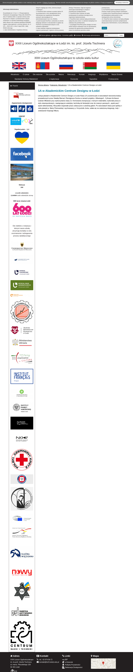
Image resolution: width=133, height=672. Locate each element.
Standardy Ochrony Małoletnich (26, 79)
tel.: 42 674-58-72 (44, 659)
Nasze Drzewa (116, 74)
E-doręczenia (113, 79)
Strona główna (44, 35)
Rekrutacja (71, 74)
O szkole (26, 74)
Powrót (15, 86)
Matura (61, 74)
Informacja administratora (91, 35)
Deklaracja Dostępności (72, 667)
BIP (65, 659)
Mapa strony (56, 35)
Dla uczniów (50, 74)
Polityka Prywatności (71, 665)
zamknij (104, 28)
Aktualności (15, 74)
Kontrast (77, 35)
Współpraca (103, 74)
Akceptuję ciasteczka (122, 2)
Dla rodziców (37, 74)
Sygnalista (93, 79)
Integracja (91, 74)
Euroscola (74, 79)
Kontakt (82, 74)
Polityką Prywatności (49, 2)
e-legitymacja (54, 79)
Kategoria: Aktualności (58, 85)
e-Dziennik (67, 662)
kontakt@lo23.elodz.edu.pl (47, 662)
